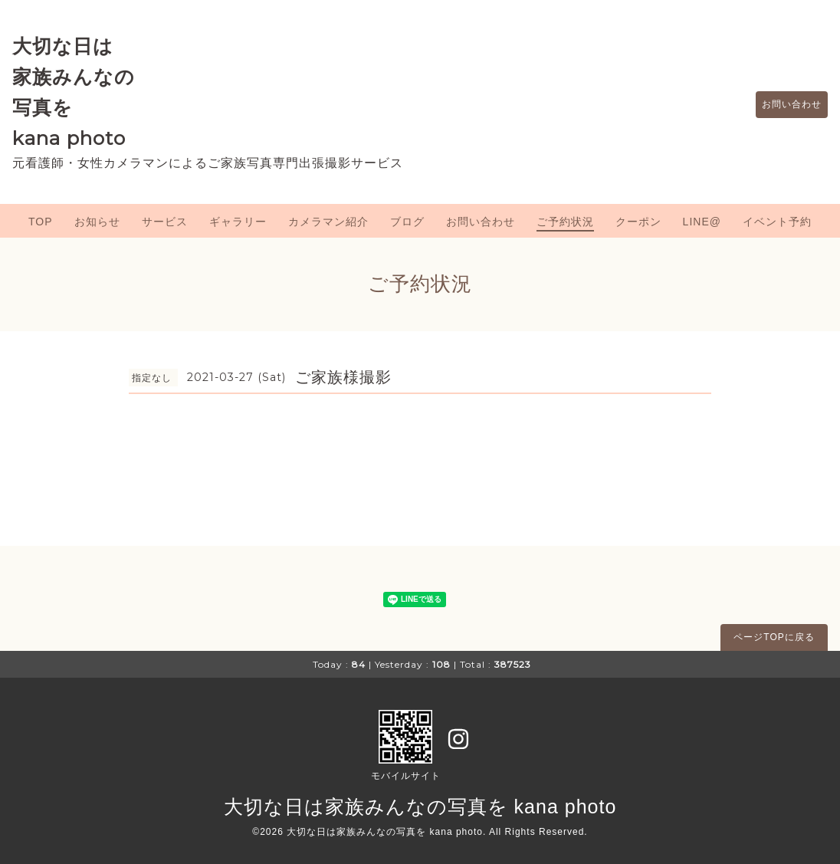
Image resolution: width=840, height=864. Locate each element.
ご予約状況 (565, 221)
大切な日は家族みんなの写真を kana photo (420, 806)
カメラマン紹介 (328, 221)
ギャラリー (238, 221)
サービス (165, 221)
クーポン (638, 221)
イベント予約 (777, 221)
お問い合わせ (784, 105)
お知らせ (97, 221)
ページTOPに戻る (773, 637)
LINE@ (702, 221)
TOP (40, 221)
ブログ (407, 221)
